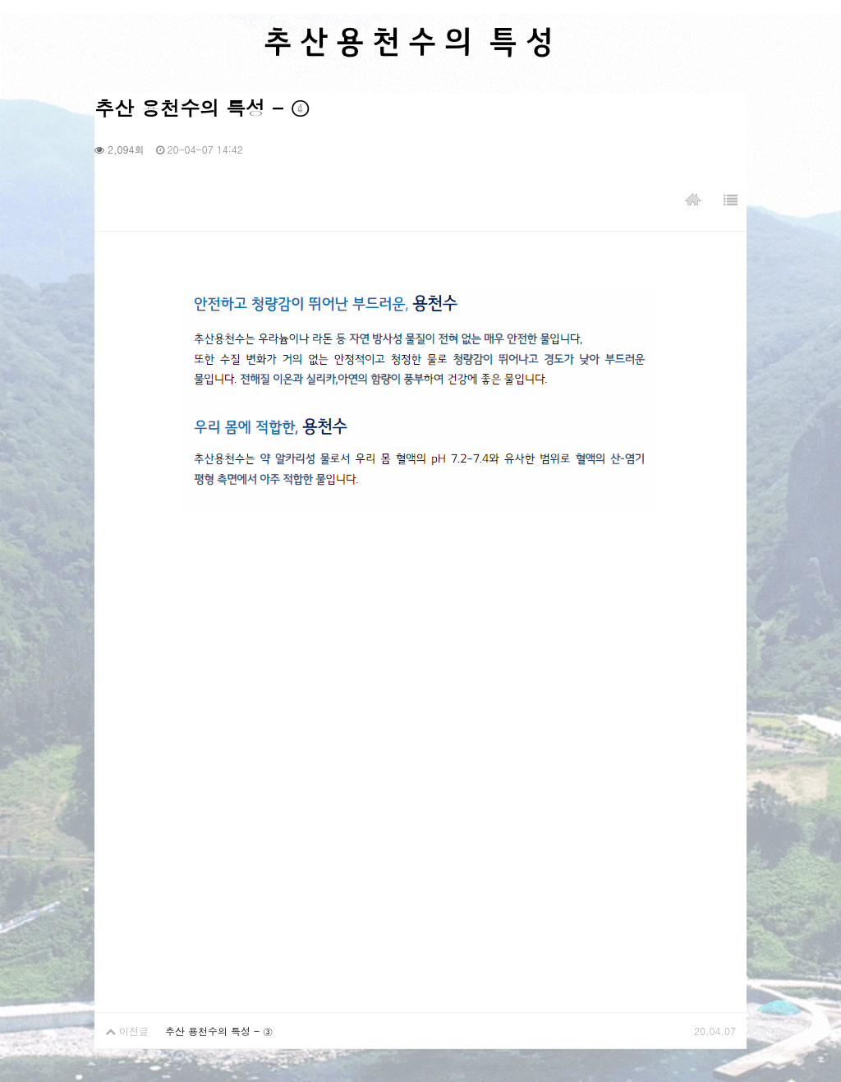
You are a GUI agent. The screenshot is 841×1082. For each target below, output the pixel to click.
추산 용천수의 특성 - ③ (219, 1031)
